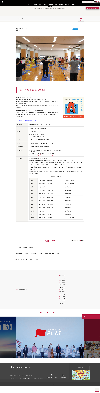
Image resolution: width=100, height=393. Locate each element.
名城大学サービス (36, 383)
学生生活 (51, 4)
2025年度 (64, 290)
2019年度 (64, 304)
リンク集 (21, 381)
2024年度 (64, 292)
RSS (81, 252)
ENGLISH (41, 383)
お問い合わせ (27, 381)
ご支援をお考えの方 (93, 8)
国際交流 (61, 4)
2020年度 (64, 301)
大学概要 (67, 4)
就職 (56, 4)
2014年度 (64, 315)
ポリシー (20, 383)
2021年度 (64, 299)
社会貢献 (45, 4)
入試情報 (27, 4)
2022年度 (64, 297)
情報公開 (12, 381)
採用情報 (17, 381)
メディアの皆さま (34, 381)
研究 (40, 4)
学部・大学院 (34, 4)
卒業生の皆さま (42, 381)
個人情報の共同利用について (27, 383)
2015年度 (64, 313)
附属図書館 (63, 383)
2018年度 (64, 306)
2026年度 (64, 288)
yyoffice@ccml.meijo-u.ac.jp (45, 165)
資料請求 (80, 375)
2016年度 (64, 310)
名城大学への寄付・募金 (52, 383)
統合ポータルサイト (14, 383)
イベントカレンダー (23, 24)
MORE (73, 4)
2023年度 (64, 294)
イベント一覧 (74, 252)
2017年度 (64, 308)
